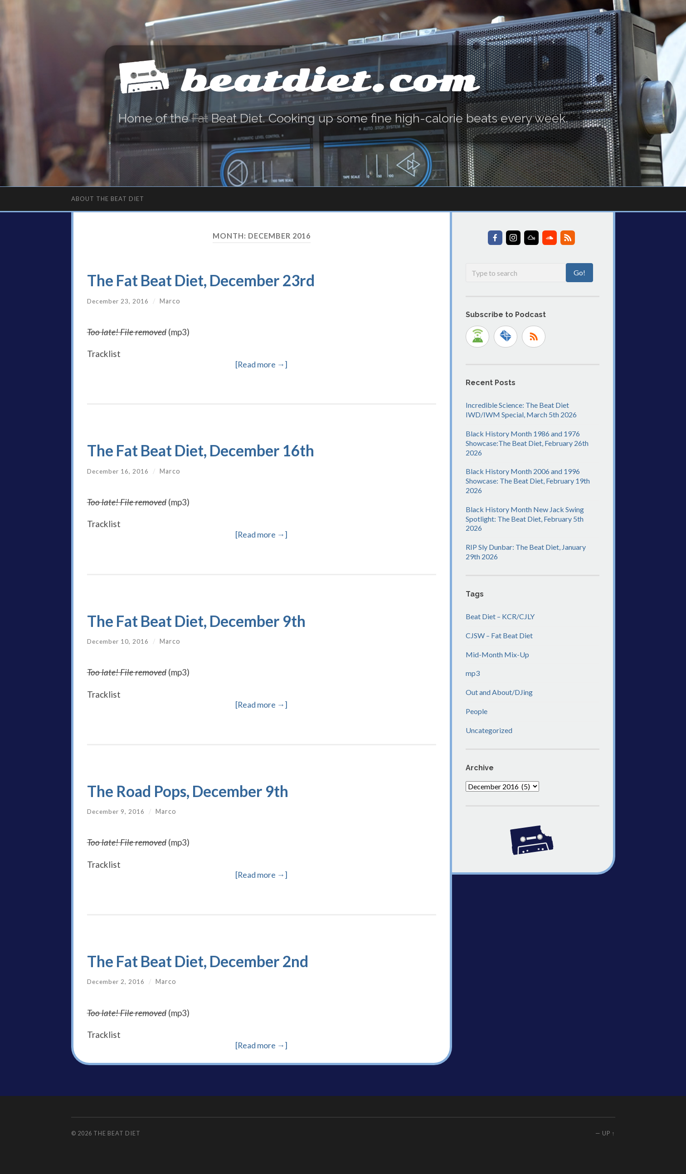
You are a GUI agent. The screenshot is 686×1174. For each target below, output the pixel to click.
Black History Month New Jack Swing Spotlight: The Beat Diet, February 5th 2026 (525, 518)
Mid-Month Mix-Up (497, 654)
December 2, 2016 (117, 981)
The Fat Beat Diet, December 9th (211, 620)
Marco (172, 300)
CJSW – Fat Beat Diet (499, 635)
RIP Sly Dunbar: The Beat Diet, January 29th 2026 (526, 552)
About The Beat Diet (107, 198)
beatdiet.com (358, 77)
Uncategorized (489, 729)
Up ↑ (608, 1132)
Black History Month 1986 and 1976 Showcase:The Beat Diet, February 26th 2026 (527, 442)
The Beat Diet (117, 1132)
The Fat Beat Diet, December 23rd (217, 279)
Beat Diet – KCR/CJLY (500, 615)
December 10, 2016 (119, 641)
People (476, 710)
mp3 (473, 673)
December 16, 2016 (119, 470)
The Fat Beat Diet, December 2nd (213, 960)
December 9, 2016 (117, 811)
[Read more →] (261, 364)
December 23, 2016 (119, 300)
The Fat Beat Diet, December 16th (216, 450)
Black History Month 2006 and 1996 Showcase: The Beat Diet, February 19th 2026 (528, 480)
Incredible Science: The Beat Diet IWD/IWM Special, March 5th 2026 (521, 410)
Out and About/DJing (499, 692)
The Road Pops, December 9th (201, 790)
